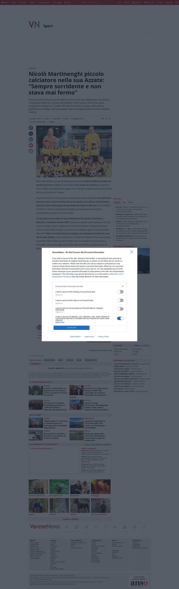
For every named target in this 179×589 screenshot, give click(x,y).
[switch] (120, 291)
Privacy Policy (103, 337)
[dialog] (89, 294)
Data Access (89, 337)
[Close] (132, 252)
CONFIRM (71, 328)
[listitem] (89, 286)
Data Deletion (75, 337)
